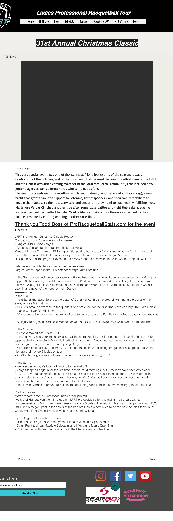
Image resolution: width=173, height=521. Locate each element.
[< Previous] (28, 459)
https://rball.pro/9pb (85, 270)
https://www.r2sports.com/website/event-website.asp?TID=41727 (107, 259)
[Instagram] (100, 476)
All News (10, 56)
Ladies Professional (62, 13)
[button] (87, 110)
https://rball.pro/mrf (74, 396)
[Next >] (150, 459)
